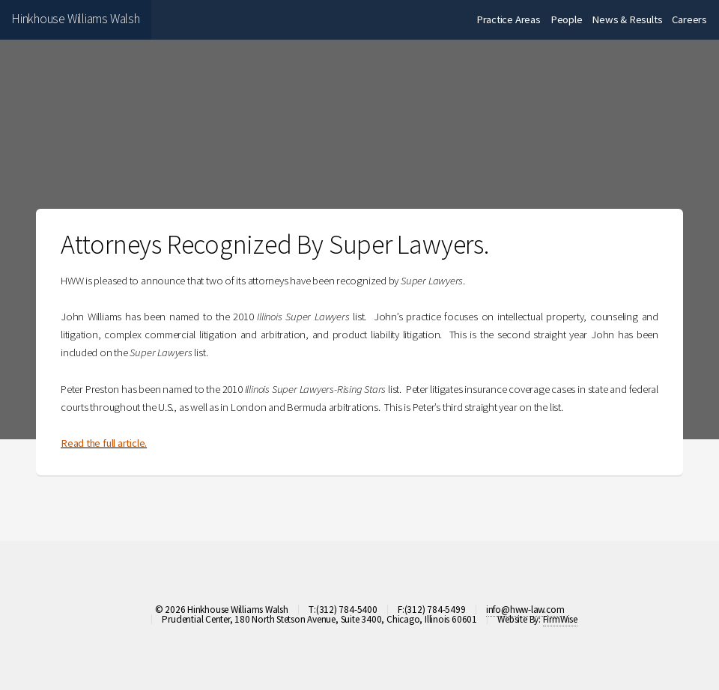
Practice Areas (508, 19)
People (566, 19)
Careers (689, 19)
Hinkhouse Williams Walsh (75, 18)
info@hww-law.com (525, 609)
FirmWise (560, 619)
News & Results (627, 19)
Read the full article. (104, 443)
